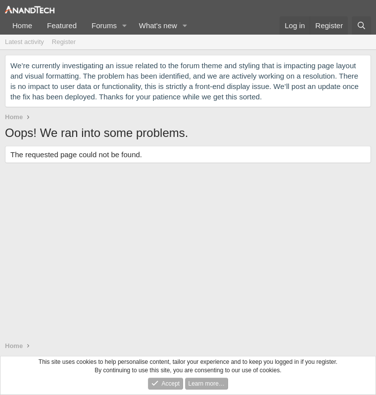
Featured (62, 25)
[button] (125, 25)
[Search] (361, 25)
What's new (158, 25)
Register (64, 41)
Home (22, 25)
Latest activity (24, 41)
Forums (104, 25)
